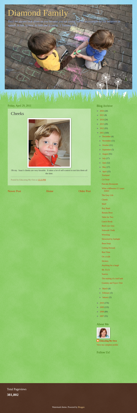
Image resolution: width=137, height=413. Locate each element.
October (105, 145)
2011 (102, 133)
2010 (102, 303)
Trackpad (105, 175)
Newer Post (14, 191)
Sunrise (105, 274)
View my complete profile (107, 345)
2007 (102, 316)
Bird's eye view (108, 226)
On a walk (106, 257)
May (104, 167)
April (104, 171)
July (104, 158)
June (104, 163)
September (106, 150)
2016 (102, 111)
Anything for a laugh (110, 265)
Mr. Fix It (106, 270)
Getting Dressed (108, 248)
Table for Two (107, 217)
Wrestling (106, 235)
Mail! (104, 204)
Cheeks (105, 200)
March (105, 289)
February (106, 293)
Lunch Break (107, 221)
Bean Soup (106, 243)
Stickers (105, 261)
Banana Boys (107, 213)
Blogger (81, 407)
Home (49, 191)
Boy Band (106, 208)
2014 (102, 120)
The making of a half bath (112, 278)
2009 (102, 307)
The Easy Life (107, 195)
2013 (102, 124)
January (105, 297)
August (105, 154)
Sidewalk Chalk (108, 230)
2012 (102, 128)
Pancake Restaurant (110, 184)
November (106, 141)
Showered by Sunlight (111, 239)
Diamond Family (38, 13)
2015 (102, 115)
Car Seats (106, 179)
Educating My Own (108, 341)
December (106, 136)
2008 (102, 312)
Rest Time (106, 252)
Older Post (85, 191)
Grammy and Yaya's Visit (112, 283)
